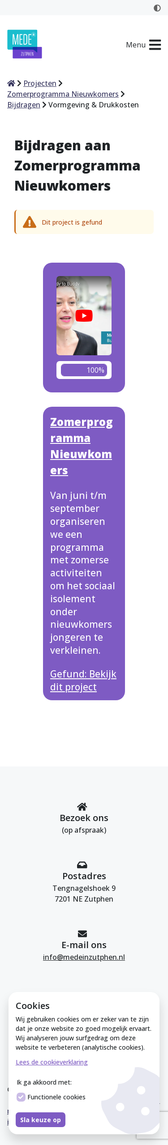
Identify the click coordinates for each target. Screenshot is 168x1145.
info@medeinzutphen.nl (84, 957)
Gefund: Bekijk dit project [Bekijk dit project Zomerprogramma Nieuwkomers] (83, 680)
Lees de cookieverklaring (52, 1062)
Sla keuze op (40, 1119)
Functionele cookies (51, 1097)
